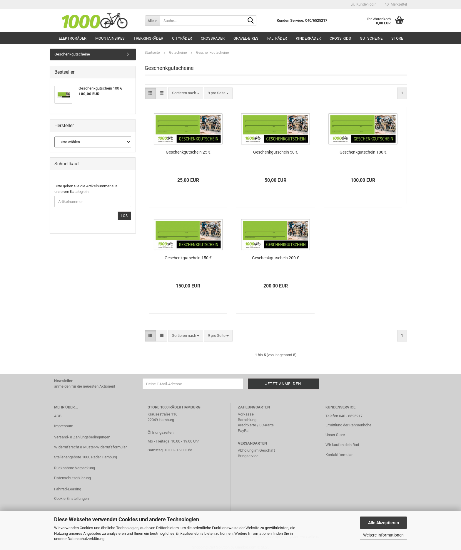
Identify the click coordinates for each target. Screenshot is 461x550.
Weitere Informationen (383, 535)
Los (124, 216)
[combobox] (185, 93)
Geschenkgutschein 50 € (275, 152)
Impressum (63, 426)
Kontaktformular (339, 455)
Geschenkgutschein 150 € (188, 257)
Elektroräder (72, 38)
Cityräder (182, 38)
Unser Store (335, 435)
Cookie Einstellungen (71, 498)
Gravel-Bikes (245, 38)
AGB (57, 416)
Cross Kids (340, 38)
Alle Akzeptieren (383, 522)
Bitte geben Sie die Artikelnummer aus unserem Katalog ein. (86, 189)
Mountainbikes (110, 38)
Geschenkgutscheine (72, 54)
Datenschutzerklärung (86, 538)
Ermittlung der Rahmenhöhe (348, 425)
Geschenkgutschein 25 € (188, 152)
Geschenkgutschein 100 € (363, 152)
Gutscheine (371, 38)
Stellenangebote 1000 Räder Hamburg (85, 457)
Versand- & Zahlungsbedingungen (82, 437)
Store (397, 38)
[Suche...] (152, 20)
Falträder (277, 38)
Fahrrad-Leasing (67, 489)
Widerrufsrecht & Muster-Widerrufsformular (90, 447)
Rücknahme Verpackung (74, 468)
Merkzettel (396, 4)
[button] (150, 93)
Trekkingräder (148, 38)
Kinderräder (308, 38)
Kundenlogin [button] (364, 4)
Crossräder (213, 38)
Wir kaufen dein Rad (342, 445)
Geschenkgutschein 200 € (275, 257)
